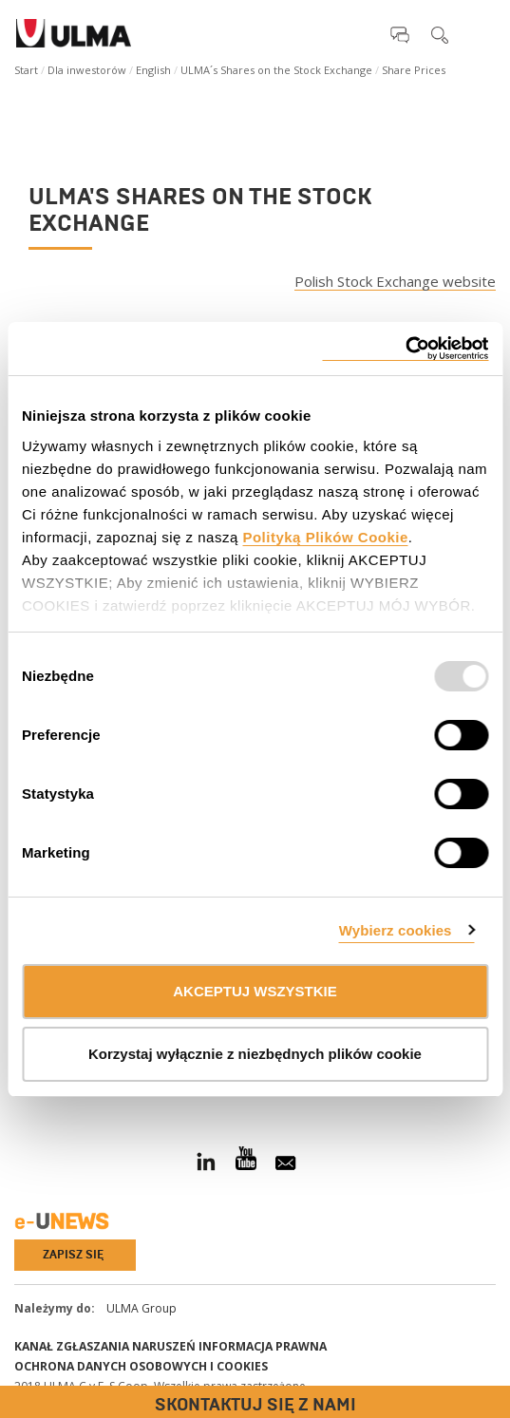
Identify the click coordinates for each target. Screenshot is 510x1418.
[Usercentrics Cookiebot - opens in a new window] (405, 349)
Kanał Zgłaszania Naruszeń (105, 1346)
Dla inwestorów (86, 70)
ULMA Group (141, 1308)
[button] (400, 34)
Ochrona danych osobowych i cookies (141, 1366)
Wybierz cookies (395, 930)
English (153, 70)
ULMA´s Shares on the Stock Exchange (276, 70)
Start (26, 70)
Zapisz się (73, 1254)
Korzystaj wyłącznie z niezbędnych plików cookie (255, 1054)
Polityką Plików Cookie (324, 537)
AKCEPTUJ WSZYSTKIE (255, 991)
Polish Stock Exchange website (395, 282)
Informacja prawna (262, 1346)
